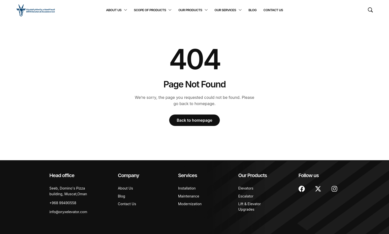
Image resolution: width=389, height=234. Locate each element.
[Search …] (370, 10)
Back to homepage (194, 120)
